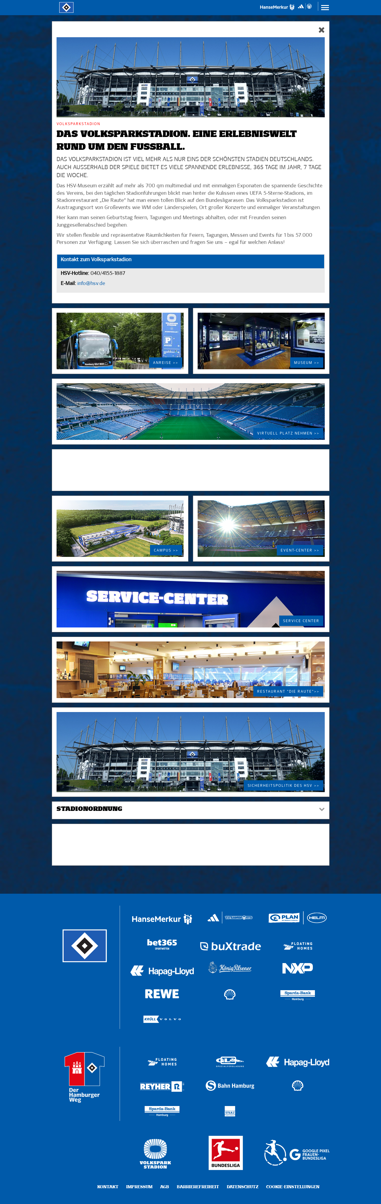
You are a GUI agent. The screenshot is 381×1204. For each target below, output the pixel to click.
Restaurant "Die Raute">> (288, 692)
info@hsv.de (90, 283)
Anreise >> (165, 363)
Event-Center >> (300, 550)
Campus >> (166, 550)
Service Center (301, 621)
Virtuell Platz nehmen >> (288, 433)
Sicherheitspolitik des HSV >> (283, 786)
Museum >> (306, 363)
